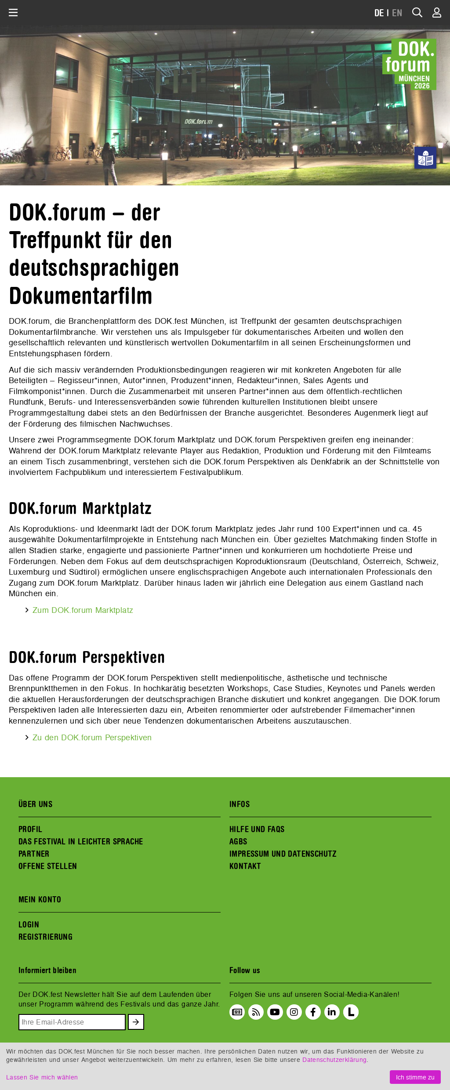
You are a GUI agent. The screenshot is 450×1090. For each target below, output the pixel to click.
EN (397, 13)
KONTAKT (245, 866)
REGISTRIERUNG (45, 937)
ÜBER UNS (35, 804)
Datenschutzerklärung (334, 1059)
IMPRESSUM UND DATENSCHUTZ (283, 854)
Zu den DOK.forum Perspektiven (92, 737)
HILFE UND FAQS (256, 829)
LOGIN (28, 924)
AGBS (238, 841)
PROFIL (30, 829)
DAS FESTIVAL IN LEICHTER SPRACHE (80, 841)
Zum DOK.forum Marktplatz (83, 610)
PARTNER (34, 854)
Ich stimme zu (415, 1077)
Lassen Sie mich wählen (42, 1077)
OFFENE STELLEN (47, 866)
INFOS (239, 804)
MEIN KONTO (40, 899)
